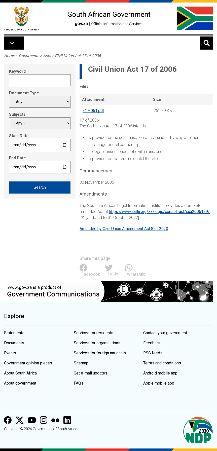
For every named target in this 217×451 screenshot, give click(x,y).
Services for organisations (97, 343)
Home (9, 55)
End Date (17, 158)
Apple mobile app (158, 383)
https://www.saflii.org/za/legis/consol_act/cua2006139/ (159, 211)
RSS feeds (152, 353)
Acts (47, 55)
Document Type (24, 93)
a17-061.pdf (93, 110)
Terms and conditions (162, 363)
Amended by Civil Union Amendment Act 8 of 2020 (124, 228)
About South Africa (20, 373)
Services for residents (93, 332)
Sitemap (81, 363)
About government (20, 383)
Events (10, 353)
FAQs (78, 383)
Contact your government (165, 332)
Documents (29, 55)
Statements (14, 332)
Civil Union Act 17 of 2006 (78, 55)
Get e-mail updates (90, 373)
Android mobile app (160, 373)
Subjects (17, 114)
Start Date (19, 135)
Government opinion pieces (28, 363)
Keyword (17, 71)
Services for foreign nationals (100, 353)
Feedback (152, 343)
